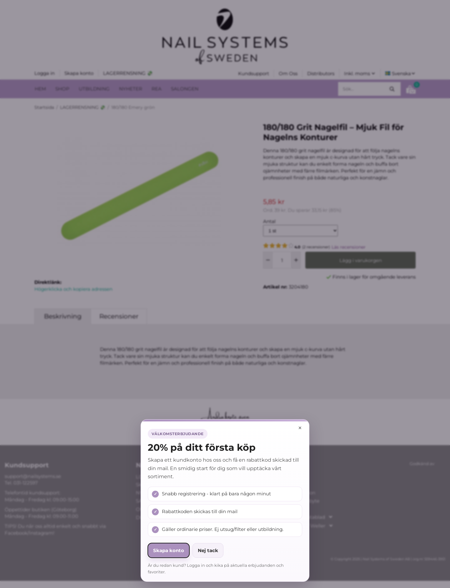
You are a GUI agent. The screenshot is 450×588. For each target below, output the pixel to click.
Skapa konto (168, 550)
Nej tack (208, 550)
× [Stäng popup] (300, 427)
